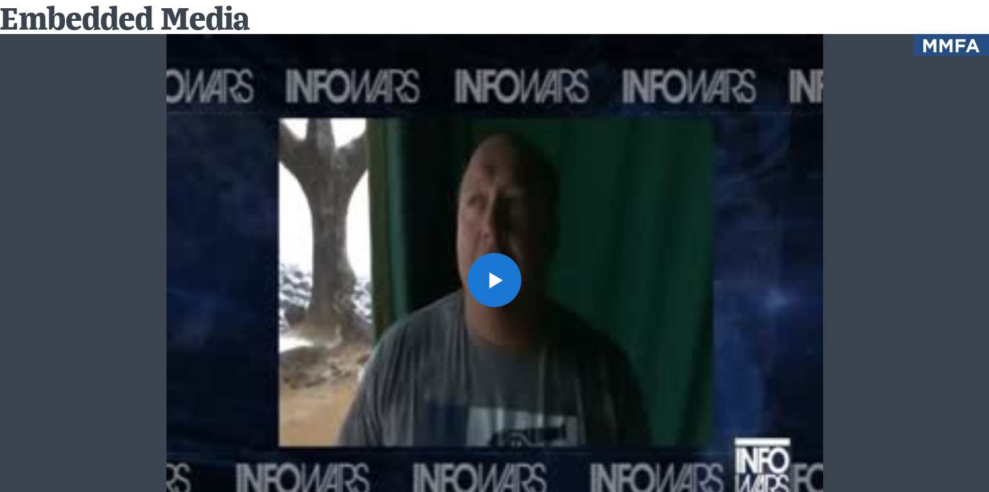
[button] (495, 280)
